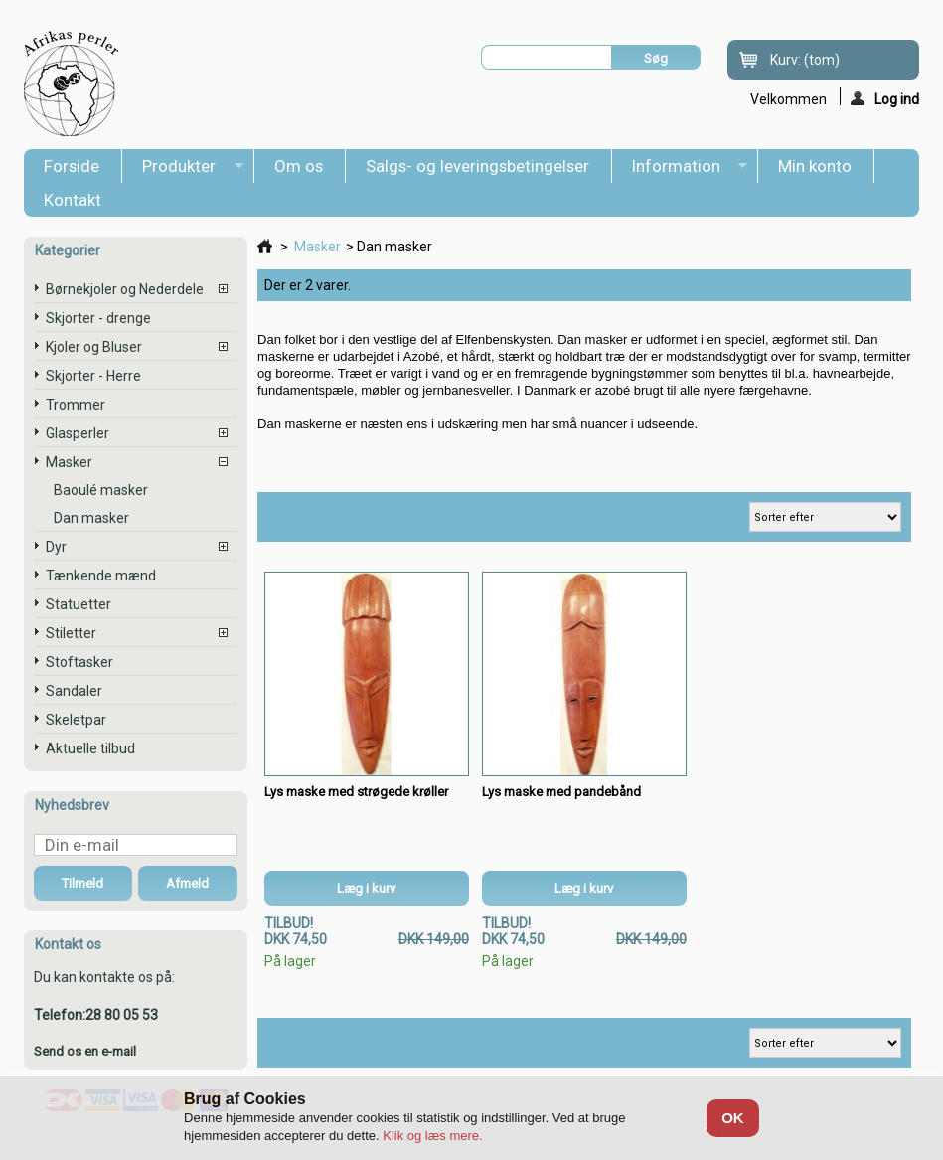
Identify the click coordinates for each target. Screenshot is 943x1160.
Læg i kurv (366, 888)
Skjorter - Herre (93, 376)
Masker (69, 462)
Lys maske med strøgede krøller (356, 791)
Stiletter (71, 633)
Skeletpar (76, 720)
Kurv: (805, 60)
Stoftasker (79, 662)
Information (680, 169)
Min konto (815, 166)
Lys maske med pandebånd (561, 791)
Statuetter (78, 604)
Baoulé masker (101, 490)
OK (732, 1117)
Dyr (56, 547)
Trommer (75, 405)
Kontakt (72, 200)
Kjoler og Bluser (94, 347)
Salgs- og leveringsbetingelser (477, 166)
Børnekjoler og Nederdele (125, 289)
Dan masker (91, 518)
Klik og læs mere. (432, 1135)
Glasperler (77, 433)
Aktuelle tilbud (90, 748)
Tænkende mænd (101, 575)
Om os (298, 166)
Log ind (885, 98)
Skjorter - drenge (98, 318)
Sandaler (74, 691)
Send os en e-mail (85, 1051)
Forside (71, 166)
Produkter (182, 169)
